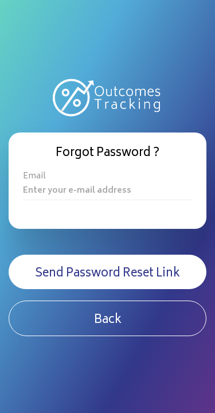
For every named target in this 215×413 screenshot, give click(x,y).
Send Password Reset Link (107, 274)
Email (34, 177)
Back (108, 320)
